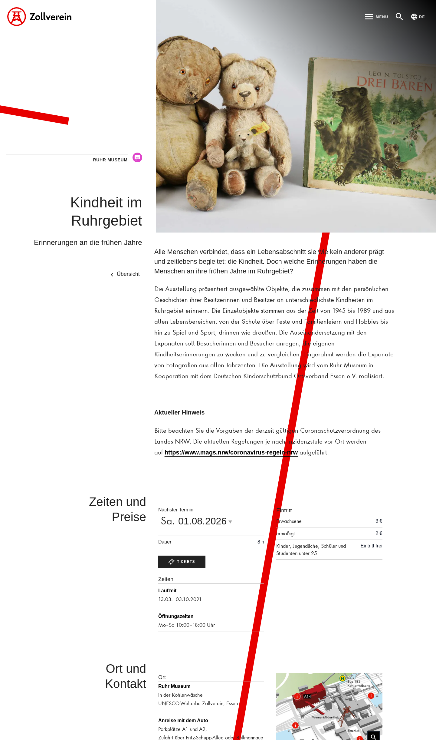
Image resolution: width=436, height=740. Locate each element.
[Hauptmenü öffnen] (377, 16)
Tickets (182, 562)
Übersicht (124, 274)
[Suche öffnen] (399, 16)
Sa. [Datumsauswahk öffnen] (198, 520)
